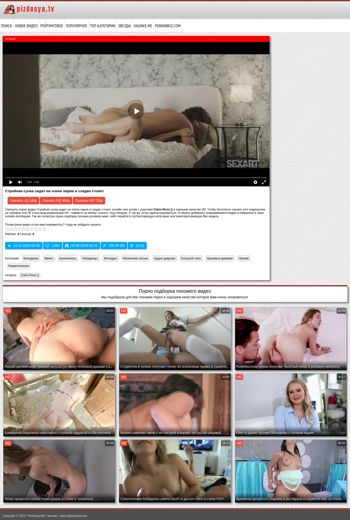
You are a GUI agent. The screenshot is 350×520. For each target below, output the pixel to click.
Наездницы (90, 258)
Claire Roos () (29, 276)
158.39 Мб (113, 245)
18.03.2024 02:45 (24, 245)
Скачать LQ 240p (23, 200)
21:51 (137, 245)
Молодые (110, 258)
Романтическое (18, 266)
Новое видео (26, 25)
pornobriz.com (168, 25)
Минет (48, 258)
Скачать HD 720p (89, 200)
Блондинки (31, 258)
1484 (52, 245)
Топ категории (102, 25)
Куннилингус (67, 258)
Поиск (6, 25)
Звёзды (124, 25)
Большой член (191, 258)
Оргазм (244, 258)
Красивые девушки (220, 258)
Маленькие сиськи (135, 258)
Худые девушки (164, 258)
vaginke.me (142, 25)
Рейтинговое (51, 25)
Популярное (76, 25)
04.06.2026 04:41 (81, 245)
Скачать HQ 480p (56, 200)
